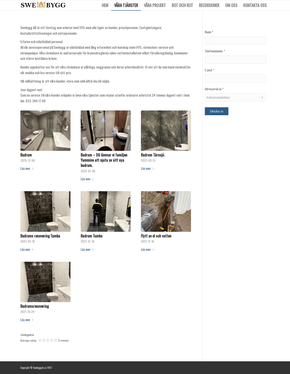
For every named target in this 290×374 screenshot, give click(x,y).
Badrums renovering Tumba (40, 236)
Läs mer (27, 168)
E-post (209, 70)
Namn (209, 32)
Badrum (26, 155)
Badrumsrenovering (34, 306)
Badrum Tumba (91, 236)
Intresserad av (214, 89)
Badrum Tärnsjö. (153, 155)
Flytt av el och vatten (156, 236)
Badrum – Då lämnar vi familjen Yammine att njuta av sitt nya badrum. (104, 160)
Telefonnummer (215, 51)
